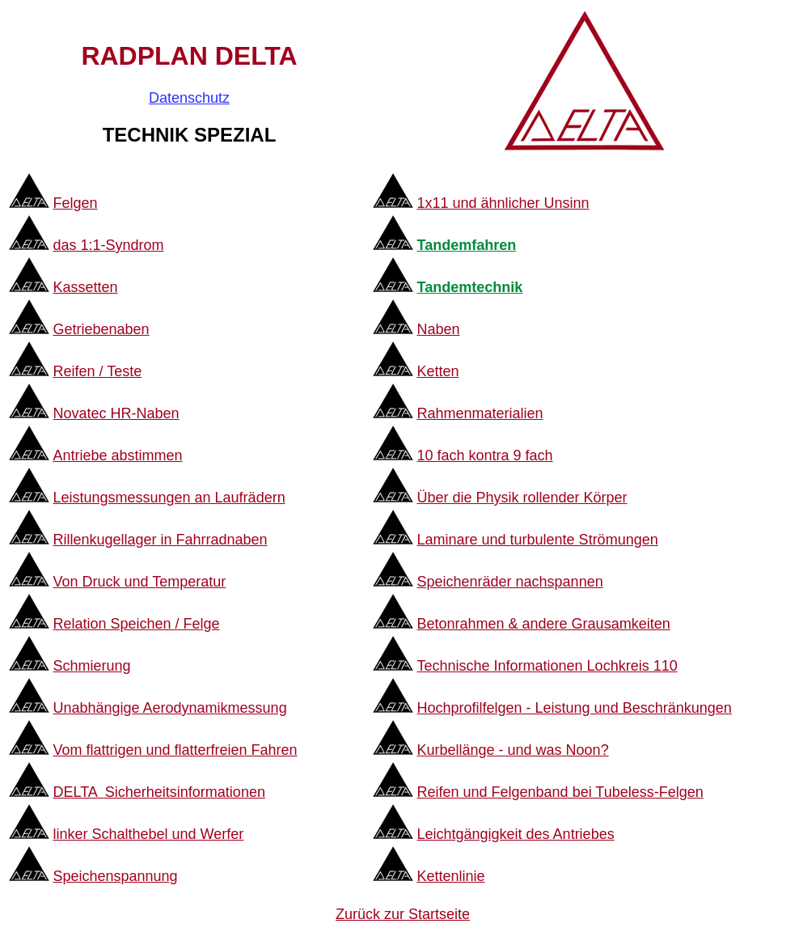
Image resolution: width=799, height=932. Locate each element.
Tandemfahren (466, 245)
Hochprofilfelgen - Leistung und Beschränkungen (573, 708)
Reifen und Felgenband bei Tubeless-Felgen (559, 792)
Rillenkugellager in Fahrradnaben (160, 540)
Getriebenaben (101, 329)
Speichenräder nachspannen (509, 582)
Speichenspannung (115, 876)
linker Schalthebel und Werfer (148, 834)
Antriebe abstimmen (117, 455)
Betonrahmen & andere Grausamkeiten (543, 624)
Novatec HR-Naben (116, 413)
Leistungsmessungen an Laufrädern (169, 497)
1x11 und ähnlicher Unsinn (502, 203)
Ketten (437, 371)
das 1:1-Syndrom (108, 245)
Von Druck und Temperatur (139, 582)
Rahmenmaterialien (479, 413)
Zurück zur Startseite (403, 914)
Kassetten (85, 287)
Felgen (75, 203)
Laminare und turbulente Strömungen (536, 540)
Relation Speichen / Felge (136, 624)
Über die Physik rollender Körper (521, 497)
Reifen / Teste (97, 371)
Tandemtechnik (469, 287)
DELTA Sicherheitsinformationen (158, 792)
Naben (437, 329)
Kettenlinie (450, 876)
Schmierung (91, 666)
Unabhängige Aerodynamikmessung (169, 708)
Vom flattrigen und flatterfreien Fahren (175, 750)
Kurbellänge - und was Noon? (512, 750)
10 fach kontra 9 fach (484, 455)
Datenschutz (189, 98)
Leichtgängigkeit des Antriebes (515, 834)
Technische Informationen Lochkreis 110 (546, 666)
